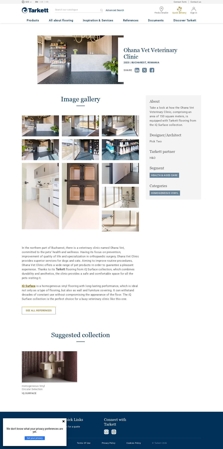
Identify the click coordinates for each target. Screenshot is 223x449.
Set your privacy (35, 438)
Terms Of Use (83, 443)
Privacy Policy (108, 443)
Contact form (180, 2)
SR (41, 2)
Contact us (196, 2)
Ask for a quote (71, 426)
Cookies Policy (133, 443)
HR (47, 2)
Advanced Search (115, 10)
